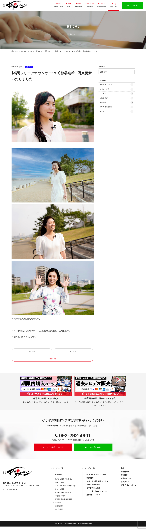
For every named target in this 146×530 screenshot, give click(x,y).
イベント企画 (116, 90)
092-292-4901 (75, 439)
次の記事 (73, 352)
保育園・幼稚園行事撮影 (63, 503)
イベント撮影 (59, 486)
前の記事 (32, 352)
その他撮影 (59, 513)
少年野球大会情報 (116, 112)
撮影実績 (116, 107)
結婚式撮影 (59, 509)
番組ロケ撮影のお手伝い (63, 482)
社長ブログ (31, 67)
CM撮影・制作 (60, 499)
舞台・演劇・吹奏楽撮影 (63, 496)
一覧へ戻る (52, 361)
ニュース (116, 96)
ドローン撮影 (59, 492)
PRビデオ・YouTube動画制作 (65, 489)
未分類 (116, 117)
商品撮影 (58, 506)
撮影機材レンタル (116, 85)
